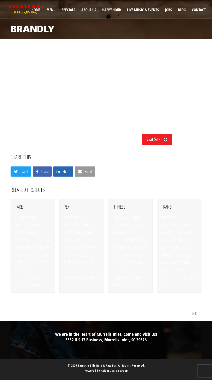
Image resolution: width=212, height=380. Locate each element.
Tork (195, 313)
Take (19, 206)
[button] (21, 171)
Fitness (118, 206)
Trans (166, 206)
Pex (66, 206)
